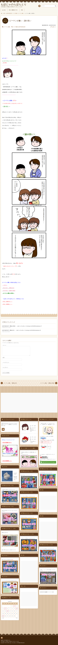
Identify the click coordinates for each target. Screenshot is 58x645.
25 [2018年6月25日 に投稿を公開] (3, 615)
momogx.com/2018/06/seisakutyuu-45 (33, 330)
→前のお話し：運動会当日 (8, 287)
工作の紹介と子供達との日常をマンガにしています (10, 641)
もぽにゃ (54, 26)
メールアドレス (6, 364)
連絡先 (39, 6)
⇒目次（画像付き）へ (7, 301)
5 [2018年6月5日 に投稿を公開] (5, 608)
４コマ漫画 (15, 26)
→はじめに (4, 62)
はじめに (4, 10)
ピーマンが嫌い (7, 26)
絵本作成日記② (21, 26)
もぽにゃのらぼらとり (5, 640)
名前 (3, 359)
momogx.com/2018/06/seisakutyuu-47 (34, 326)
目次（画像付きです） (13, 10)
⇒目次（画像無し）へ (7, 304)
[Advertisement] (29, 403)
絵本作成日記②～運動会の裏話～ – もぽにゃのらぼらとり (14, 326)
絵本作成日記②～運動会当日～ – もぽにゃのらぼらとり (14, 330)
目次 (22, 10)
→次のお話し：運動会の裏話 (8, 290)
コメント (4, 345)
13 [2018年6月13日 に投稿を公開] (7, 610)
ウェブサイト (5, 369)
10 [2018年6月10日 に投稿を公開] (16, 608)
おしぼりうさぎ (15, 474)
